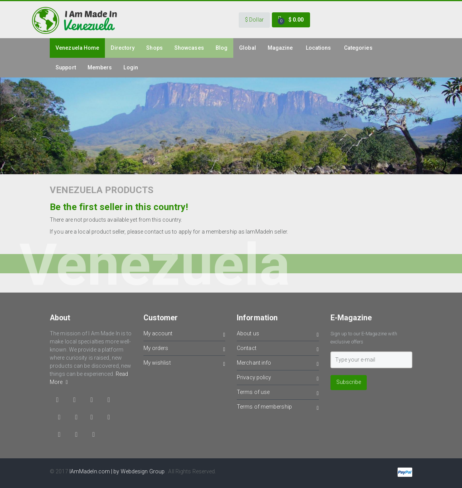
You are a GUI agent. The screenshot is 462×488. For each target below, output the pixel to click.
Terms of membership (278, 408)
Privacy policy (278, 378)
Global (247, 48)
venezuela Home (77, 48)
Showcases (189, 48)
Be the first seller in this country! (119, 207)
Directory (123, 48)
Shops (154, 48)
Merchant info (278, 364)
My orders (184, 349)
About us (278, 334)
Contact (278, 349)
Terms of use (278, 393)
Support (66, 67)
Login (130, 67)
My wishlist (184, 364)
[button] (254, 20)
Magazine (280, 48)
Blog (222, 48)
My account (184, 334)
